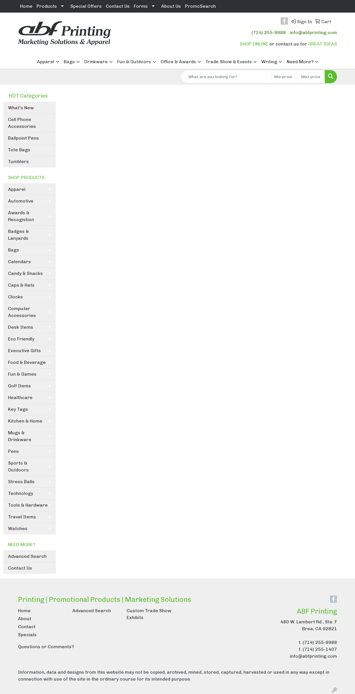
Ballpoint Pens (23, 138)
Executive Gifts (24, 350)
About (24, 618)
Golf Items (19, 385)
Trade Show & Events (229, 61)
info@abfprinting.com (313, 32)
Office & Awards (178, 61)
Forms (141, 6)
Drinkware (96, 61)
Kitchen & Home (25, 421)
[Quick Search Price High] (311, 76)
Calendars (19, 261)
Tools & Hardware (28, 505)
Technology (20, 493)
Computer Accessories (22, 312)
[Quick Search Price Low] (284, 76)
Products (47, 6)
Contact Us (118, 6)
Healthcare (20, 397)
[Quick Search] (226, 76)
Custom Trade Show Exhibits (149, 614)
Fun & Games (22, 374)
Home (26, 6)
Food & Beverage (27, 362)
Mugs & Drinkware (19, 436)
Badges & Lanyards (18, 235)
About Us (171, 6)
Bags (69, 61)
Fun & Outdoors (134, 61)
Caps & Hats (21, 285)
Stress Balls (21, 481)
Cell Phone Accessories (22, 123)
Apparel (45, 61)
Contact (26, 626)
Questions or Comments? (46, 646)
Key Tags (18, 409)
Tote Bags (19, 149)
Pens (13, 451)
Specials (27, 634)
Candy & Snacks (25, 273)
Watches (17, 528)
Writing (269, 61)
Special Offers (86, 6)
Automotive (20, 201)
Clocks (15, 297)
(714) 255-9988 (269, 32)
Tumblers (18, 161)
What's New (21, 107)
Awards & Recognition (21, 216)
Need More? (300, 61)
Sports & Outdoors (18, 466)
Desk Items (20, 327)
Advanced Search (27, 556)
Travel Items (22, 516)
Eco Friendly (21, 339)
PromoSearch (200, 6)
